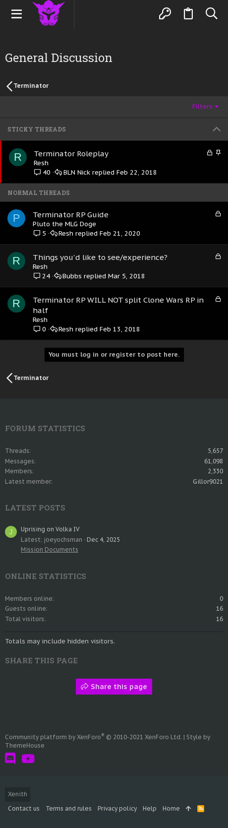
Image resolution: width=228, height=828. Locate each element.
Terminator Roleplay (71, 153)
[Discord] (10, 759)
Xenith (17, 794)
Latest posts (35, 507)
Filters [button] (202, 106)
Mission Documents (49, 549)
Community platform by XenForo (93, 737)
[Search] (211, 13)
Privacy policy (117, 808)
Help (150, 808)
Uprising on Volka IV (50, 529)
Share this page (114, 686)
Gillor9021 (208, 481)
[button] (17, 14)
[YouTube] (28, 759)
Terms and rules (69, 808)
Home (171, 808)
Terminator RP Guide (71, 214)
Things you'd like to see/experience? (100, 257)
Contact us (24, 808)
